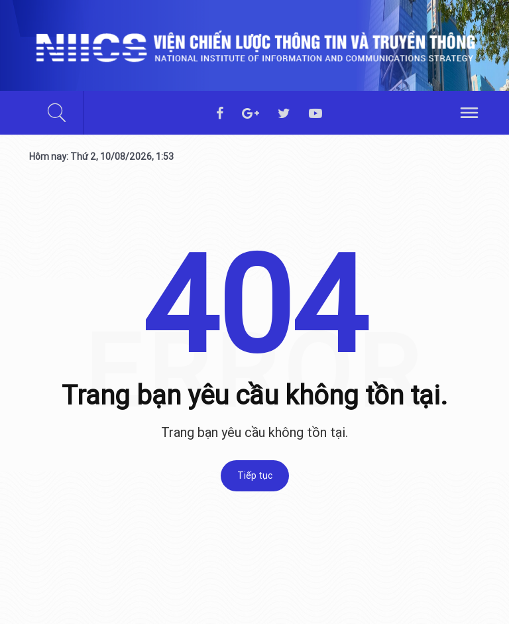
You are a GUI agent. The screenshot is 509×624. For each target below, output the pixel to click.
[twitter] (284, 114)
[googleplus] (250, 114)
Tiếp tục (254, 475)
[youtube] (315, 114)
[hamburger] (469, 111)
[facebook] (219, 114)
